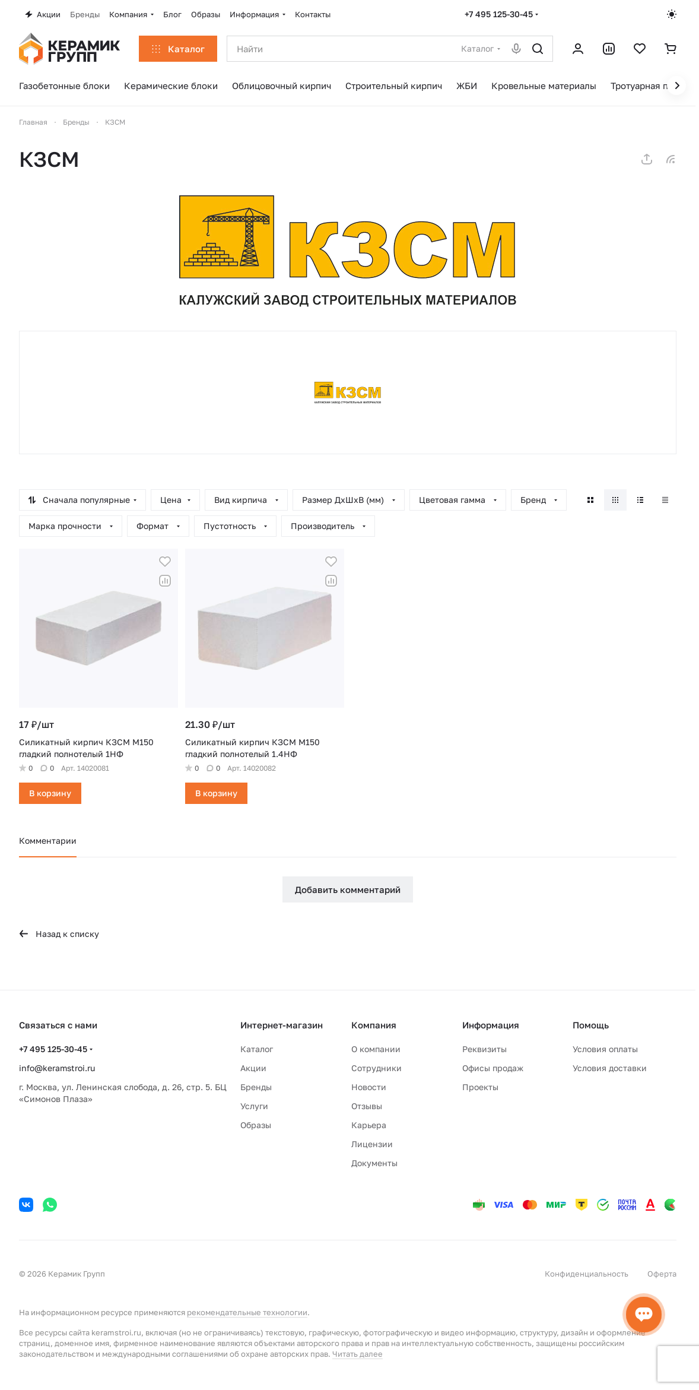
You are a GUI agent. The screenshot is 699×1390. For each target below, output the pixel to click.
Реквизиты (484, 1049)
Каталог (256, 1049)
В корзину (50, 793)
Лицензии (372, 1144)
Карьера (368, 1125)
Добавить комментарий (348, 889)
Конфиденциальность (586, 1273)
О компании (376, 1049)
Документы (374, 1163)
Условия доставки (610, 1068)
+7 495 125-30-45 (499, 14)
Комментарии (48, 840)
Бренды (256, 1087)
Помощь (591, 1024)
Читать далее (357, 1354)
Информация (490, 1024)
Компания (373, 1024)
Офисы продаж (492, 1068)
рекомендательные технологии (247, 1312)
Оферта (661, 1273)
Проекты (480, 1087)
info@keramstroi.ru (57, 1068)
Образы (255, 1125)
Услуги (254, 1106)
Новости (368, 1087)
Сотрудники (376, 1068)
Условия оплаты (605, 1049)
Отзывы (366, 1106)
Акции (253, 1068)
